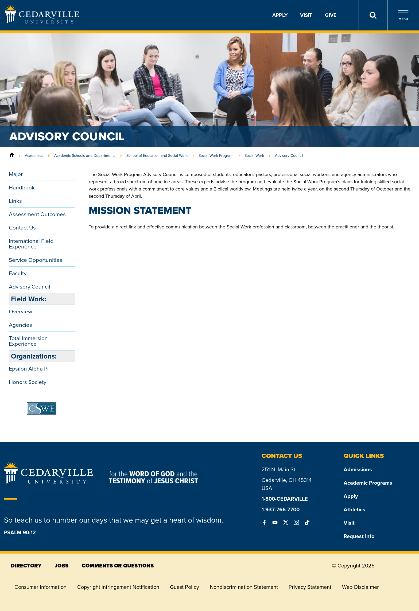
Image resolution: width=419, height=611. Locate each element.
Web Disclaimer (360, 587)
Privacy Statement (310, 587)
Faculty (17, 273)
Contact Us (22, 227)
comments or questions (118, 566)
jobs (61, 566)
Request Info (359, 536)
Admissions (358, 469)
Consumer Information (40, 587)
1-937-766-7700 (281, 509)
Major (16, 174)
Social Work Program (216, 155)
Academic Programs (368, 483)
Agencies (20, 325)
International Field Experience (31, 244)
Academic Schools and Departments (84, 155)
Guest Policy (184, 587)
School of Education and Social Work (157, 155)
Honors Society (27, 382)
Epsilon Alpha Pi (29, 368)
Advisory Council (289, 155)
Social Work (254, 155)
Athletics (354, 509)
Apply (280, 15)
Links (15, 201)
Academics (34, 155)
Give (330, 15)
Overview (20, 311)
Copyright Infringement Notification (118, 587)
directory (26, 566)
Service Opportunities (35, 260)
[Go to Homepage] (42, 21)
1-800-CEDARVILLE (285, 499)
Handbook (22, 187)
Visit (306, 15)
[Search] (373, 15)
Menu (403, 15)
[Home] (12, 155)
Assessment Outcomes (37, 214)
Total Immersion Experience (28, 341)
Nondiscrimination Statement (244, 587)
